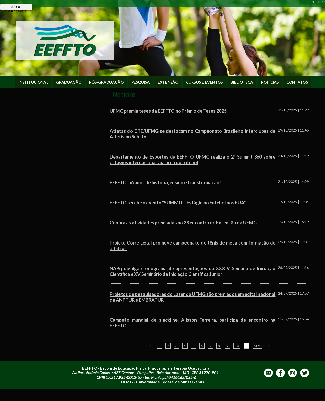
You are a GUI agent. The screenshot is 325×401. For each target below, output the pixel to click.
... (246, 346)
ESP (323, 1)
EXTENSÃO (167, 82)
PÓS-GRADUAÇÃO (106, 82)
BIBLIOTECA (241, 82)
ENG (317, 1)
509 (257, 346)
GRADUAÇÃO (68, 82)
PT (312, 1)
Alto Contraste (16, 7)
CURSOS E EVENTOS (204, 82)
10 (237, 346)
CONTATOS (297, 82)
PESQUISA (140, 82)
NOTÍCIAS (270, 82)
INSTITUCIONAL (33, 82)
